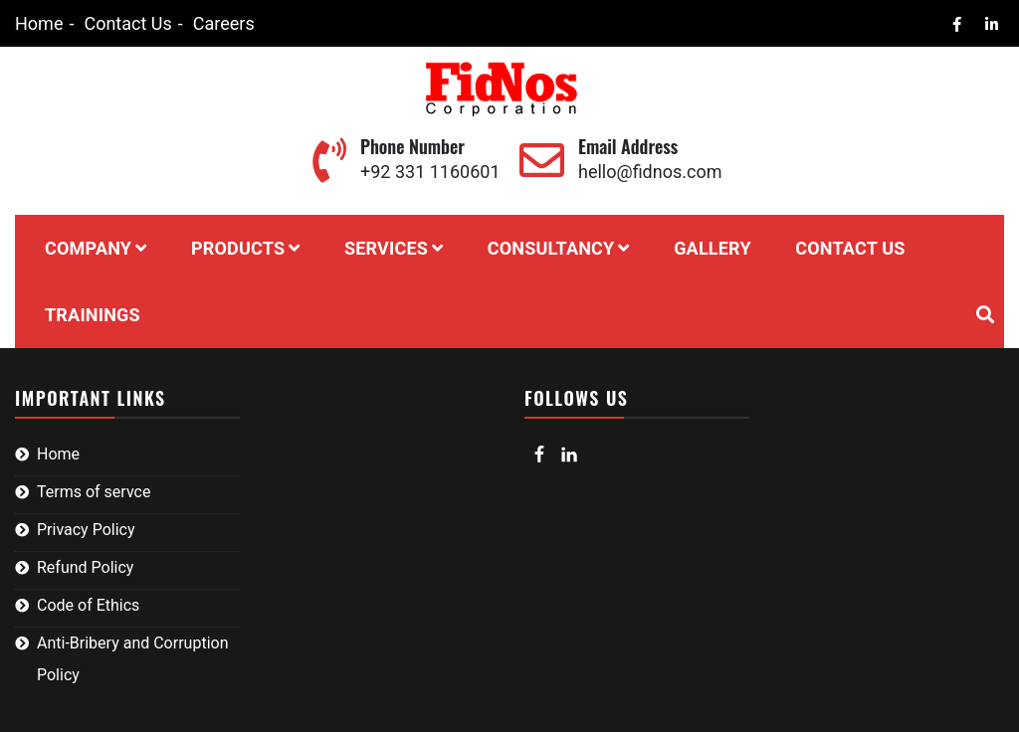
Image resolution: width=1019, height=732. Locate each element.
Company (88, 248)
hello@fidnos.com (649, 171)
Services (386, 248)
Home (39, 23)
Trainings (92, 314)
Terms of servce (93, 491)
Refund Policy (85, 567)
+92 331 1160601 (430, 171)
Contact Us (127, 23)
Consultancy (551, 248)
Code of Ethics (88, 605)
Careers (224, 23)
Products (238, 248)
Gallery (712, 248)
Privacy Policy (86, 529)
